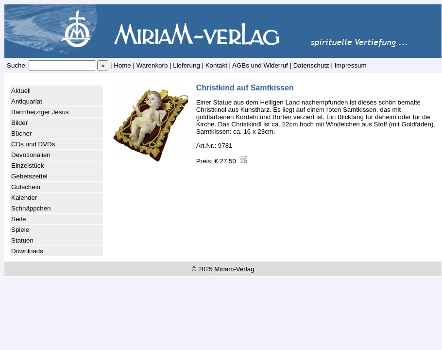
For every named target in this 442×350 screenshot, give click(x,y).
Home (122, 65)
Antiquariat (26, 101)
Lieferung (186, 65)
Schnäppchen (31, 208)
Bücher (21, 133)
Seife (18, 219)
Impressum (351, 65)
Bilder (19, 122)
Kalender (24, 197)
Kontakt (216, 65)
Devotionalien (31, 154)
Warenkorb (152, 65)
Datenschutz (311, 65)
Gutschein (25, 187)
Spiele (20, 229)
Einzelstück (27, 165)
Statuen (22, 240)
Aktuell (21, 90)
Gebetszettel (29, 176)
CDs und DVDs (33, 144)
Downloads (27, 251)
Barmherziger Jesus (40, 112)
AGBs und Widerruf (260, 65)
